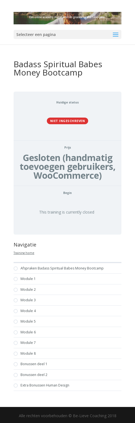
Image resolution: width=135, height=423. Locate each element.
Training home (24, 253)
